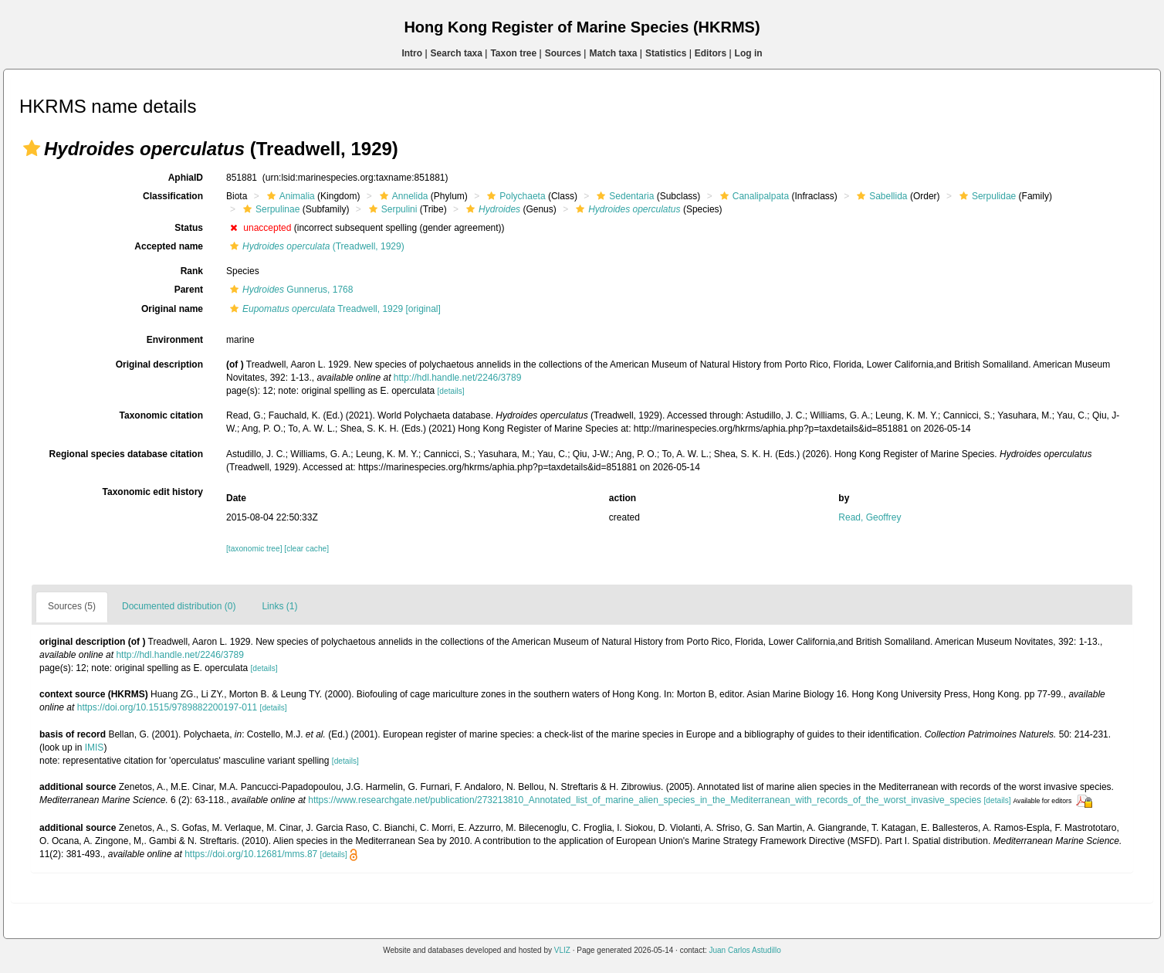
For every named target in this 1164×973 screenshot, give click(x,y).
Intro (411, 53)
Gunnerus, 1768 (289, 289)
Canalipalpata (752, 196)
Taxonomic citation (161, 415)
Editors (710, 53)
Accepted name (168, 246)
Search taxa (456, 53)
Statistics (665, 53)
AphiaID (185, 177)
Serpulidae (986, 196)
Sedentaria (623, 196)
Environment (175, 339)
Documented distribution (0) (178, 606)
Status (188, 227)
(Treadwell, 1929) (315, 246)
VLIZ (562, 950)
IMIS (94, 747)
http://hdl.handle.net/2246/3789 (457, 377)
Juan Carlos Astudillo (744, 950)
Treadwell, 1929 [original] (333, 308)
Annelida (402, 196)
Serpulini (391, 209)
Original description (159, 364)
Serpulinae (269, 209)
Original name (172, 308)
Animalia (289, 196)
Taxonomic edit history (153, 491)
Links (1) (279, 606)
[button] (31, 148)
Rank (192, 271)
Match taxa (613, 53)
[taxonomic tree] (254, 548)
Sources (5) (72, 606)
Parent (188, 289)
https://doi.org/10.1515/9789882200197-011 (167, 707)
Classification (173, 196)
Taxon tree (513, 53)
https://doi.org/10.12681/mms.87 (250, 854)
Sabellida (880, 196)
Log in (749, 53)
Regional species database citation (126, 454)
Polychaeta (514, 196)
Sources (563, 53)
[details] (451, 391)
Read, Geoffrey (869, 517)
